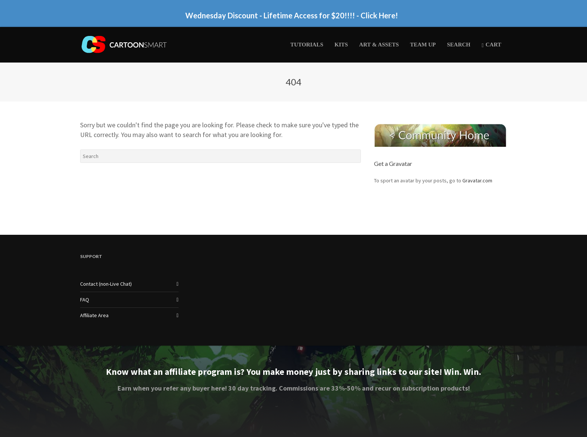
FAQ (84, 299)
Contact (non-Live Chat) (106, 283)
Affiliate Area (94, 315)
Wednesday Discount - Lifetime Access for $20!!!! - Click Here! (291, 15)
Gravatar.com (477, 180)
